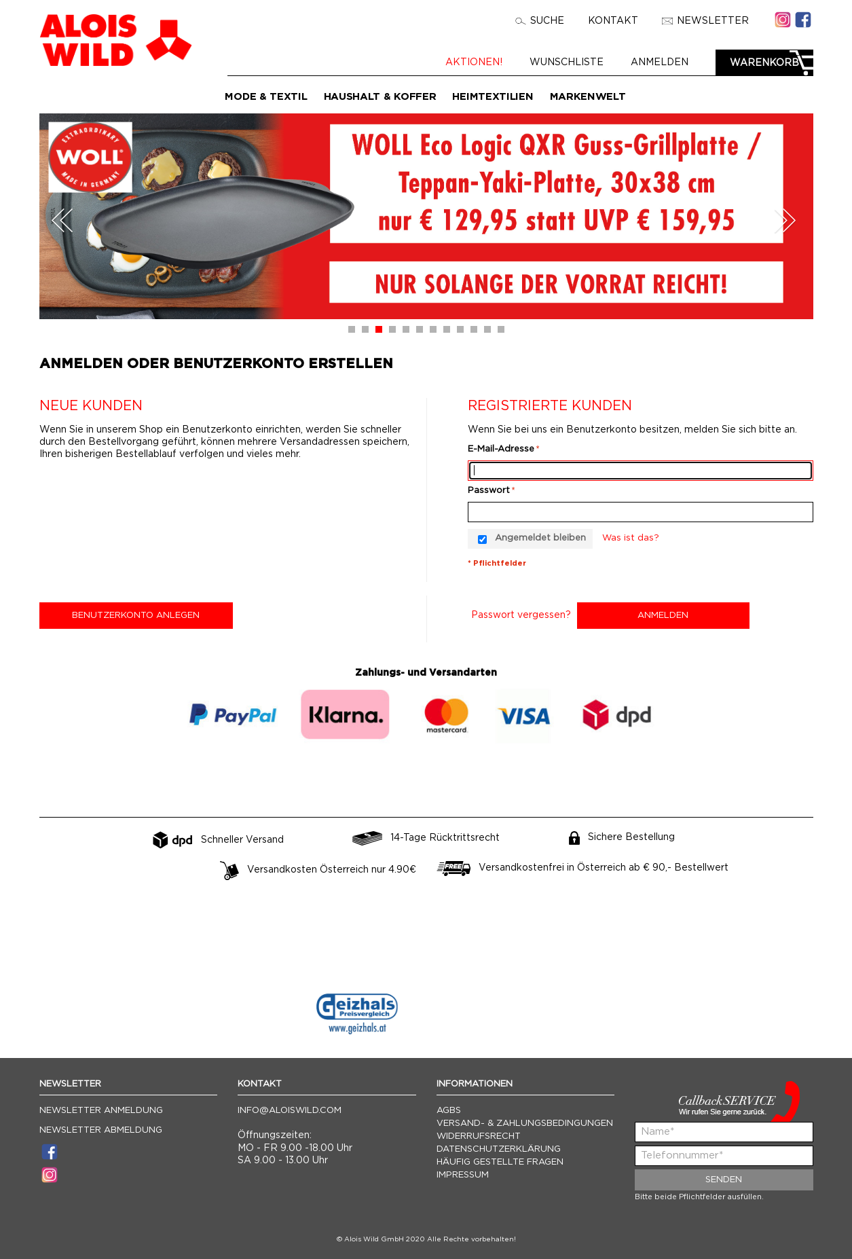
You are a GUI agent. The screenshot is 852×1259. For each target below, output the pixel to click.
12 (501, 329)
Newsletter (705, 21)
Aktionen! (473, 62)
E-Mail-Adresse (501, 449)
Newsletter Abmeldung (100, 1130)
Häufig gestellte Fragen (500, 1162)
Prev (62, 220)
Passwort (489, 490)
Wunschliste (567, 62)
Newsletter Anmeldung (101, 1110)
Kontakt (613, 21)
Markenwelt (588, 97)
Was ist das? (630, 538)
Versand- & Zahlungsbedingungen (525, 1123)
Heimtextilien (492, 97)
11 (487, 329)
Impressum (463, 1175)
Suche (539, 21)
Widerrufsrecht (479, 1136)
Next (784, 220)
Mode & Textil (266, 97)
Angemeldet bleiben (540, 538)
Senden (723, 1179)
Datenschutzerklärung (499, 1149)
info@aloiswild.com (289, 1110)
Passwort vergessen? (521, 615)
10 (473, 329)
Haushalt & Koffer (380, 97)
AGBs (449, 1110)
